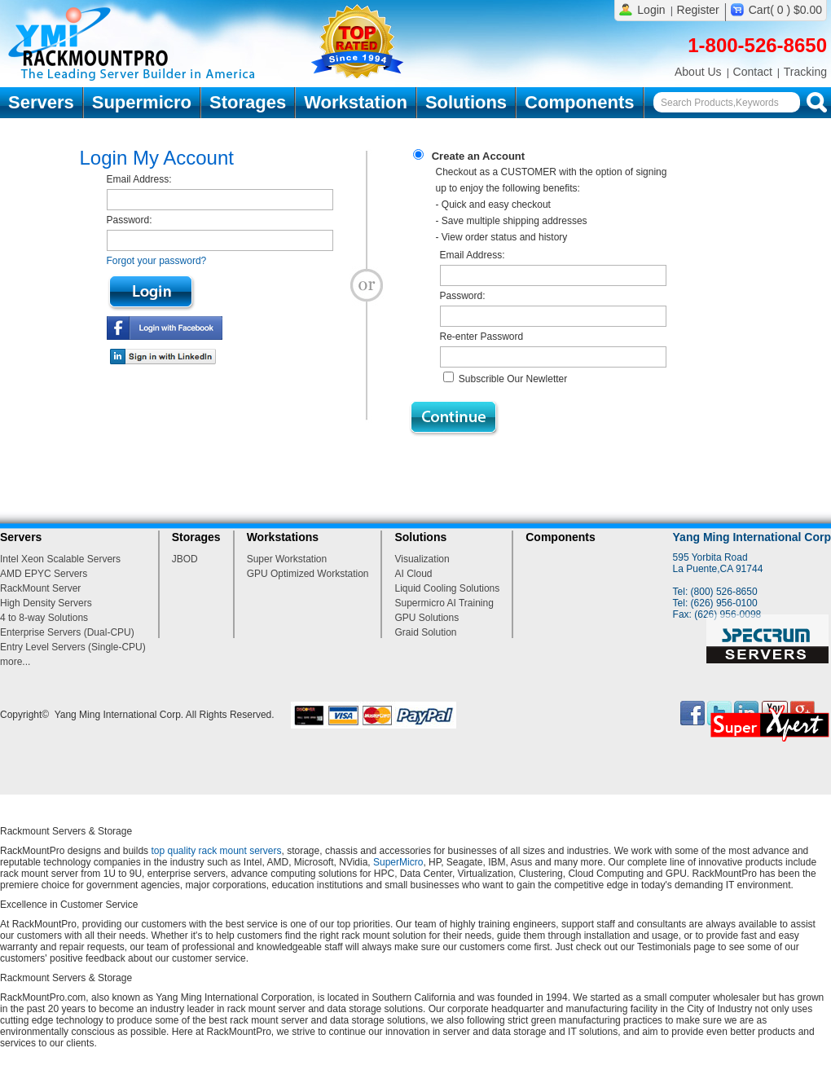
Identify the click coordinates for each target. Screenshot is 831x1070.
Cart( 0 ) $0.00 (785, 9)
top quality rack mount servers (216, 850)
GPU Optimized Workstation (308, 573)
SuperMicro (398, 862)
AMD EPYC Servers (43, 573)
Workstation (355, 102)
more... (15, 661)
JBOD (185, 559)
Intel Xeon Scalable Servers (60, 559)
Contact (752, 71)
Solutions (466, 102)
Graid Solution (425, 632)
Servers (41, 102)
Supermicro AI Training (443, 603)
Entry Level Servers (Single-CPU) (73, 647)
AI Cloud (413, 573)
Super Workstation (287, 559)
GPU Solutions (426, 617)
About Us (698, 71)
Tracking (805, 71)
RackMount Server (40, 588)
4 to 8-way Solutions (44, 617)
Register (698, 9)
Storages (247, 102)
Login (651, 9)
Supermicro (141, 102)
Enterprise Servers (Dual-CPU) (67, 632)
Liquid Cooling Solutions (446, 588)
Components (579, 102)
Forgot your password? (157, 260)
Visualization (421, 559)
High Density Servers (46, 603)
